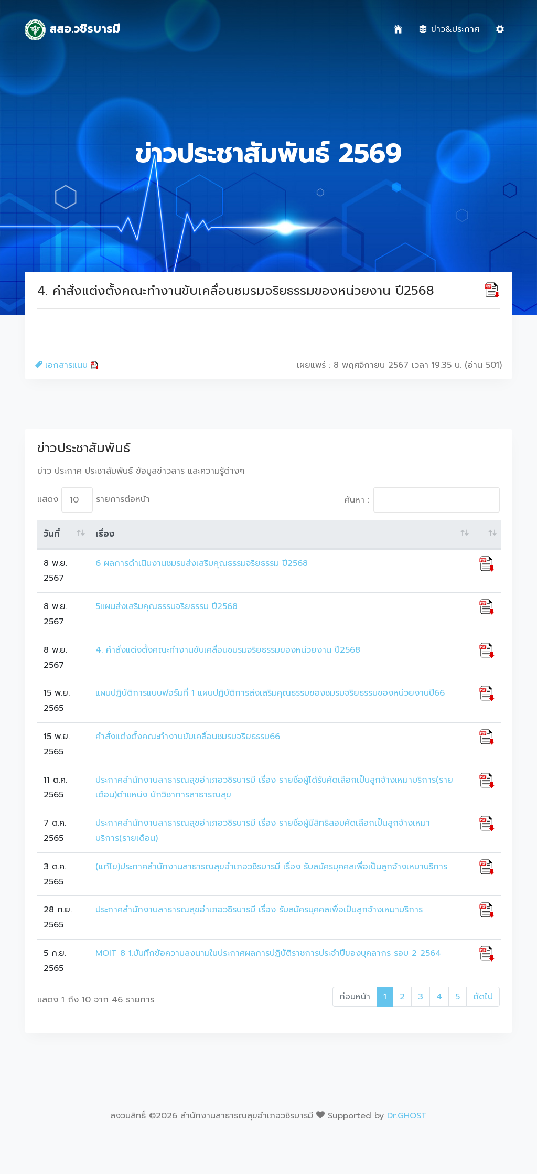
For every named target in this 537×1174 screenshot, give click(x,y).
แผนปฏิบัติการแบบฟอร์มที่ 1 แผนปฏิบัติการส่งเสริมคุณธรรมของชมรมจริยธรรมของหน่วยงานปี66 (270, 693)
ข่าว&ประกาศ (449, 29)
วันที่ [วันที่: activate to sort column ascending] (52, 534)
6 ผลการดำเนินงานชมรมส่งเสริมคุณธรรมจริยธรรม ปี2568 (201, 563)
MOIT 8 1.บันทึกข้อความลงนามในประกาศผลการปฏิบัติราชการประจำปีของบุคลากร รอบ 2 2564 (268, 953)
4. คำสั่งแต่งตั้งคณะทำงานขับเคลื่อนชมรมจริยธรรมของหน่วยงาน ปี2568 (227, 650)
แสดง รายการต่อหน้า (93, 500)
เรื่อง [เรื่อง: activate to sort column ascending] (104, 534)
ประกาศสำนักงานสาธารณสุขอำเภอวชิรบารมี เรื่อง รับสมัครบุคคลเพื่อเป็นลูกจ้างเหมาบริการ (259, 909)
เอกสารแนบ (67, 365)
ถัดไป (483, 996)
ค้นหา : (422, 500)
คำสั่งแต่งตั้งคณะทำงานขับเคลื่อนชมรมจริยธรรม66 (187, 736)
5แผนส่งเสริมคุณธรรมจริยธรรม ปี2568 (166, 606)
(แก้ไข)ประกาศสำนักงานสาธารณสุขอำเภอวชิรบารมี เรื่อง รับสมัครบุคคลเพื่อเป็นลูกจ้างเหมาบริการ (271, 866)
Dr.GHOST (407, 1115)
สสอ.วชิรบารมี (72, 29)
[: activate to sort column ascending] (487, 534)
